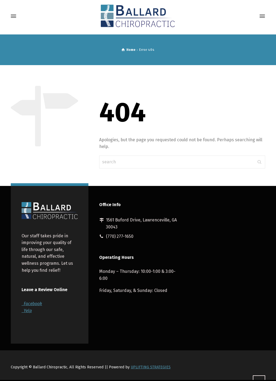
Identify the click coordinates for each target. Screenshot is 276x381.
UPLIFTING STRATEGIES (151, 367)
